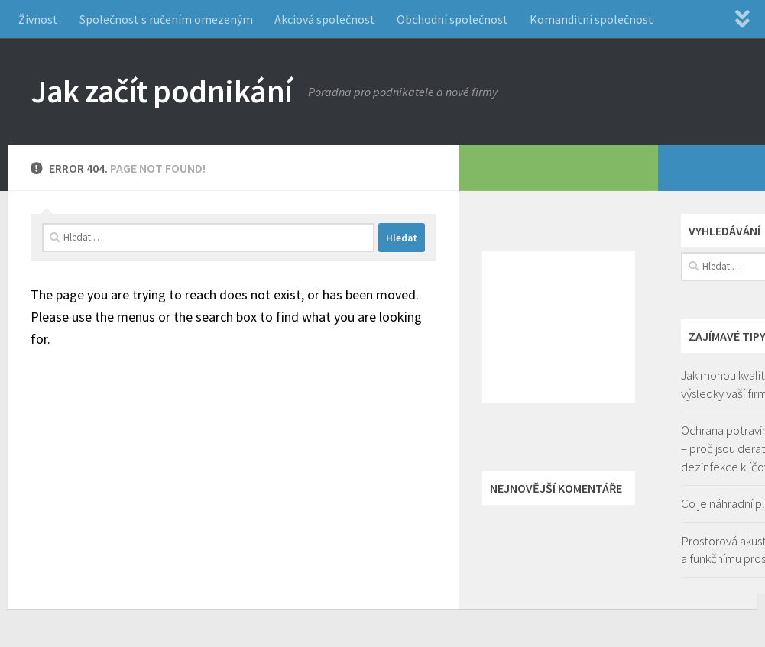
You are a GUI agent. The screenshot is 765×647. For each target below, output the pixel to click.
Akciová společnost (324, 19)
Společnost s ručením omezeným (166, 19)
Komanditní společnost (591, 19)
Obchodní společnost (452, 19)
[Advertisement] (558, 327)
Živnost (38, 19)
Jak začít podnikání (162, 91)
